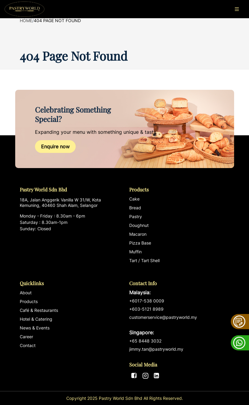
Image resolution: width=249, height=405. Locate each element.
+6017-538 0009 (146, 300)
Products (29, 301)
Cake (134, 198)
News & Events (35, 327)
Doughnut (139, 225)
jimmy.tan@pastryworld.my (156, 349)
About (26, 292)
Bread (135, 207)
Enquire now (55, 146)
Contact (28, 345)
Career (26, 336)
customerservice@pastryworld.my (179, 325)
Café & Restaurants (39, 310)
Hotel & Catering (36, 319)
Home (26, 20)
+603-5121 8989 (146, 309)
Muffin (135, 251)
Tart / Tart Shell (144, 260)
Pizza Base (140, 242)
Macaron (138, 234)
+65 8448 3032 (145, 340)
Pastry (135, 216)
